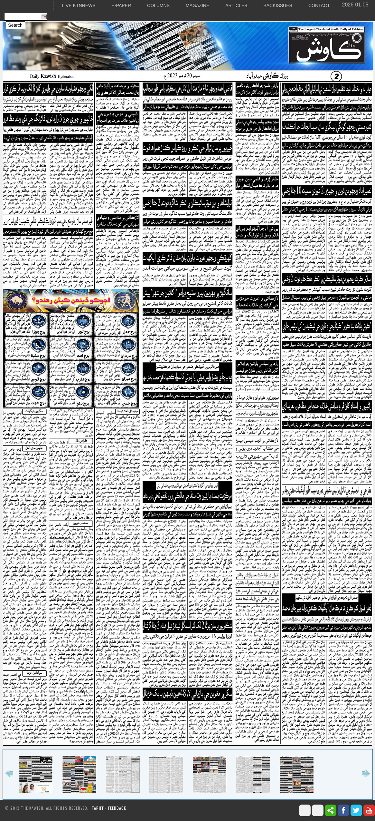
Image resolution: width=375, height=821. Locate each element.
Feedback (117, 808)
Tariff (98, 808)
